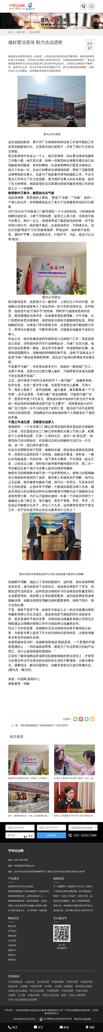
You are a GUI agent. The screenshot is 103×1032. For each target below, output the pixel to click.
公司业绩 (12, 940)
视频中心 (12, 950)
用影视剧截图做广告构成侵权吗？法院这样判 (28, 891)
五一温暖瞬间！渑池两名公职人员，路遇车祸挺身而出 (74, 886)
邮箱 (64, 1027)
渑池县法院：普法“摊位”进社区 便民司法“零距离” (74, 910)
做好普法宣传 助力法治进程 (20, 886)
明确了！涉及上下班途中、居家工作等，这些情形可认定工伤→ (74, 896)
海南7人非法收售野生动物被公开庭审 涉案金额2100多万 (29, 905)
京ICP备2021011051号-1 (24, 1019)
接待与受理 (35, 32)
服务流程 (21, 32)
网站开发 (78, 1019)
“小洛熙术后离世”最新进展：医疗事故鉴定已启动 (74, 891)
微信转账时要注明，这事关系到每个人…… (27, 896)
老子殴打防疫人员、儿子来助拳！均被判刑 (27, 910)
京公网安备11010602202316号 (55, 1019)
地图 (90, 1027)
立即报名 (51, 835)
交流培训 (12, 945)
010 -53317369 (85, 835)
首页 (10, 32)
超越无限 (87, 1019)
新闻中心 (12, 955)
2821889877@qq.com (24, 866)
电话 (13, 1027)
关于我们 (12, 931)
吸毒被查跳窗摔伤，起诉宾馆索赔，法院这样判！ (29, 901)
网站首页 (12, 926)
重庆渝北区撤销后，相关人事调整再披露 (71, 901)
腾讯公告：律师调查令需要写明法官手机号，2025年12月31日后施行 (74, 905)
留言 (38, 1027)
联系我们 (12, 960)
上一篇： (39, 725)
